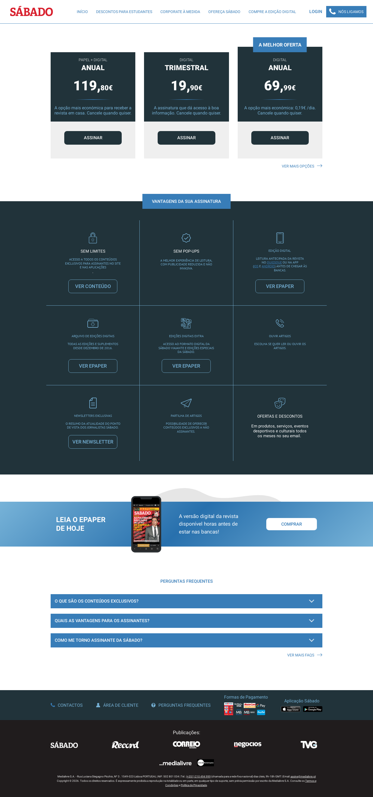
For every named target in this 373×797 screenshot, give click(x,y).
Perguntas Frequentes (181, 705)
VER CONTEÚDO (93, 286)
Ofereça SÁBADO (224, 12)
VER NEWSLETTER (92, 442)
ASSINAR (93, 137)
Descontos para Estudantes (124, 12)
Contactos (67, 705)
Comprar (291, 524)
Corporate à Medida (180, 12)
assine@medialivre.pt (303, 776)
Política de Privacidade (194, 785)
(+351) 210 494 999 (198, 776)
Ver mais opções (302, 166)
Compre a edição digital (272, 12)
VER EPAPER (280, 286)
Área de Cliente (117, 705)
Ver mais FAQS (304, 655)
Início (82, 12)
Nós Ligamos (346, 11)
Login (315, 11)
